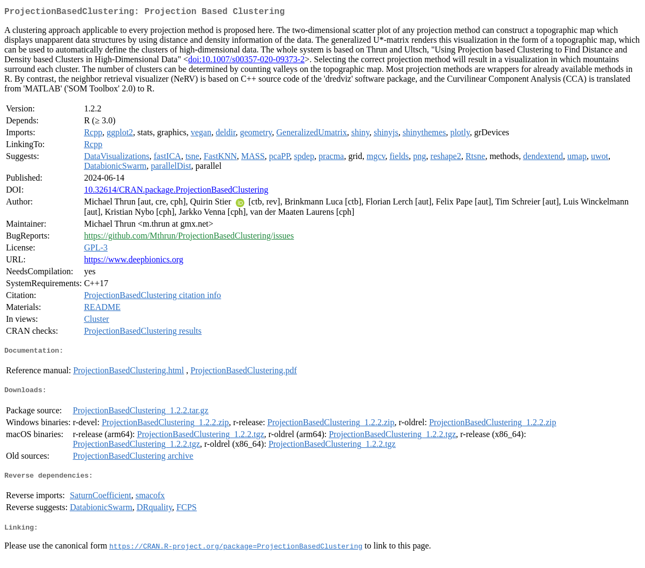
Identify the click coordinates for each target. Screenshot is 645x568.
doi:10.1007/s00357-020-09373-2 (246, 61)
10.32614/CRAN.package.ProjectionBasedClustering (176, 191)
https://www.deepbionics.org (133, 261)
